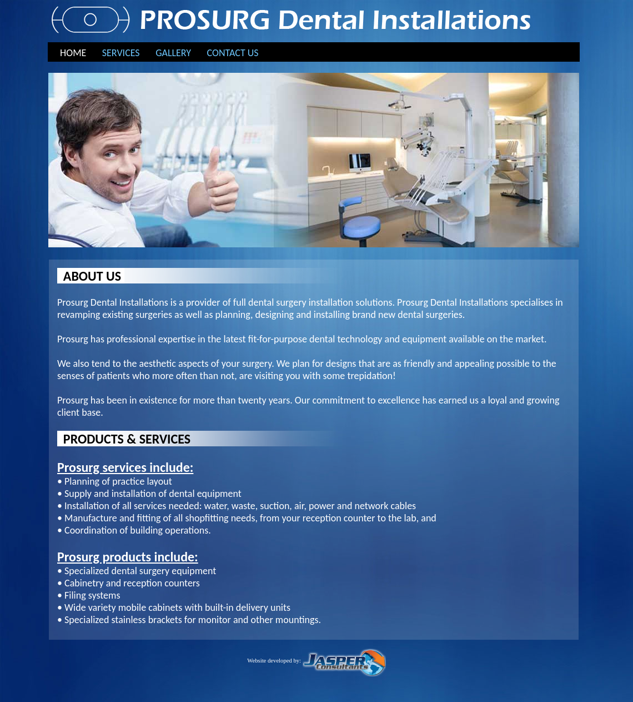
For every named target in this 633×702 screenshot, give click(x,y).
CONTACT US (233, 53)
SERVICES (121, 53)
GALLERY (173, 53)
